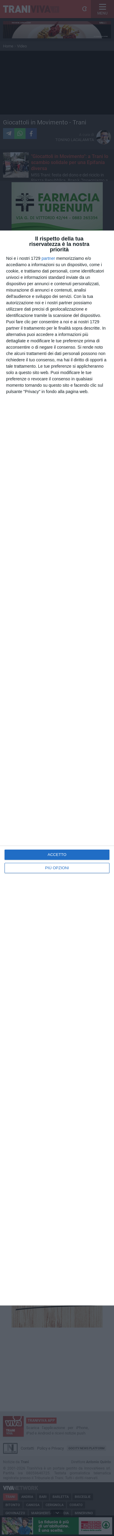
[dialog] (57, 768)
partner (48, 258)
